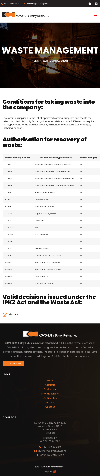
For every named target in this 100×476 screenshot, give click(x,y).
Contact (50, 406)
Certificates (50, 398)
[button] (89, 15)
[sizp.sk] (5, 315)
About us (50, 384)
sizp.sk (13, 314)
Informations (50, 394)
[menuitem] (95, 15)
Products (50, 389)
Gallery (50, 402)
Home (35, 60)
